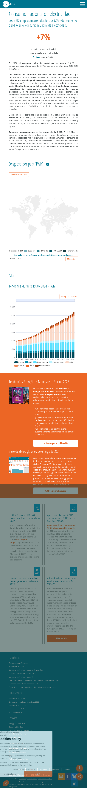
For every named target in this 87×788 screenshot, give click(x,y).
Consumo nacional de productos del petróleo (26, 670)
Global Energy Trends (17, 698)
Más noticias (61, 638)
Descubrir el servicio (55, 490)
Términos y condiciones (28, 779)
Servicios (13, 718)
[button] (82, 4)
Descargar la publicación (56, 443)
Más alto (72, 259)
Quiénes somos (16, 743)
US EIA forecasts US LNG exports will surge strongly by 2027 (25, 518)
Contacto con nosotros (17, 752)
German (43, 769)
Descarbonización (15, 737)
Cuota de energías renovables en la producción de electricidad (32, 687)
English (19, 769)
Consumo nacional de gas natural (21, 673)
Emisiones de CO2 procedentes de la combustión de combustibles (34, 680)
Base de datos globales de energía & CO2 (34, 451)
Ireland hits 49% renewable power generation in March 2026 (24, 581)
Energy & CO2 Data (16, 727)
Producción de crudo (16, 666)
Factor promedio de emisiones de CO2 (23, 684)
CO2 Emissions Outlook (17, 709)
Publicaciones (15, 693)
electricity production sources (46, 469)
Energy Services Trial (17, 723)
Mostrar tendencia (18, 174)
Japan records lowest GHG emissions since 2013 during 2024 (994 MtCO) (61, 518)
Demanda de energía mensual (20, 730)
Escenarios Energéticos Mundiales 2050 (24, 702)
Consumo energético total (18, 663)
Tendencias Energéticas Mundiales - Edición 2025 (39, 381)
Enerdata (21, 775)
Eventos (12, 755)
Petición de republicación (18, 759)
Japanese (55, 769)
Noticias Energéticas (16, 712)
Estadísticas (14, 658)
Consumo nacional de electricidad (21, 677)
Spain (31, 769)
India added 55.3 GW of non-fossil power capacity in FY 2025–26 (61, 581)
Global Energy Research (18, 734)
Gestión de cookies (45, 779)
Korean (67, 769)
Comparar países (69, 296)
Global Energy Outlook (17, 705)
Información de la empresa (19, 748)
